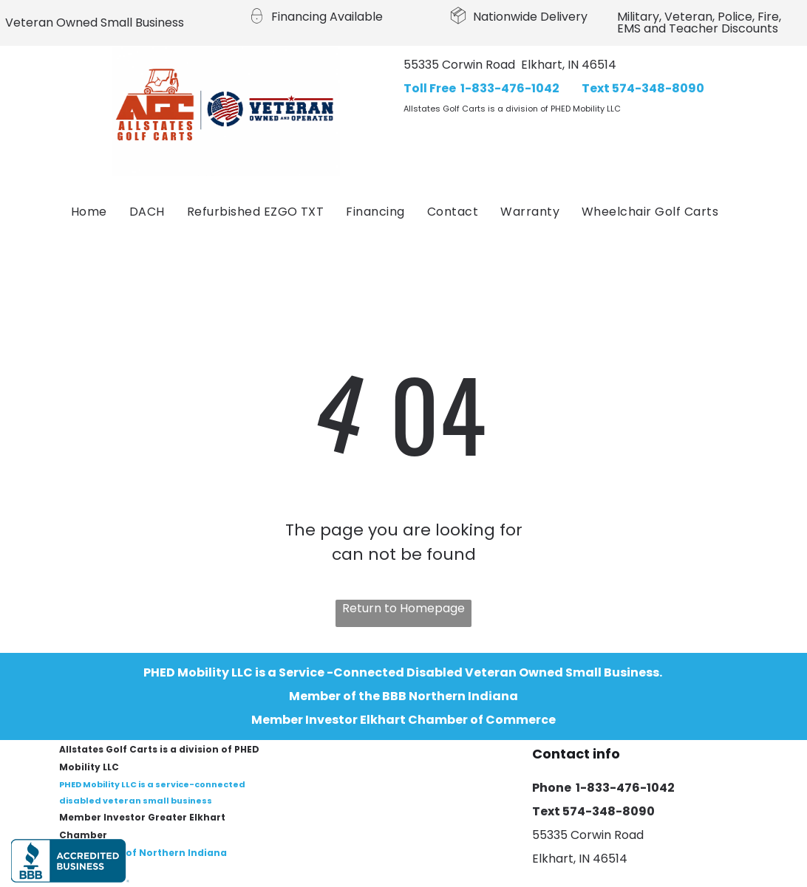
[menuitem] (89, 212)
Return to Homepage (403, 608)
